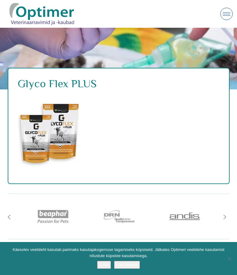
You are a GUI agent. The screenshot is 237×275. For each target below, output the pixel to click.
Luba (104, 264)
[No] (229, 259)
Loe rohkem (127, 264)
